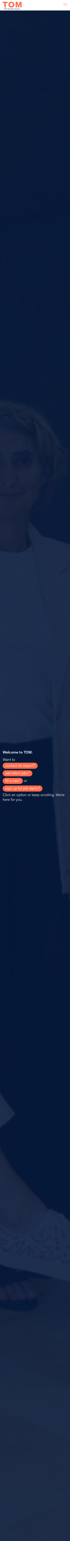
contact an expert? (20, 765)
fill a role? (12, 780)
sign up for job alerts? (22, 788)
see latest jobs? (17, 773)
